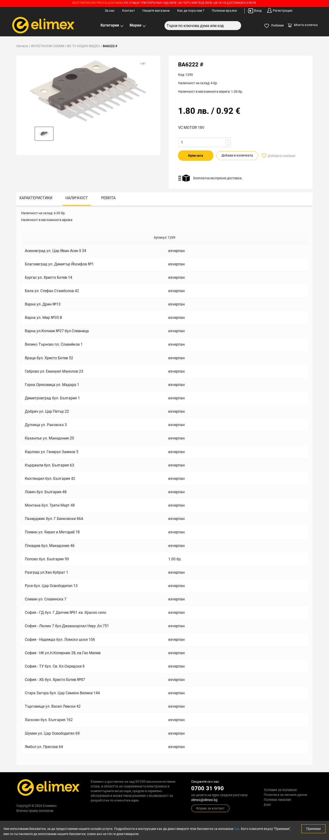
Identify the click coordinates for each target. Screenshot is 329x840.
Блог (267, 804)
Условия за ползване (280, 789)
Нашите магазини (156, 10)
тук (236, 829)
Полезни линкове (277, 799)
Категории (112, 25)
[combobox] (202, 25)
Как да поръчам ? (190, 10)
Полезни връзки (224, 10)
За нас (110, 10)
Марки (138, 25)
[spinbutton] (188, 142)
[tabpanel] (164, 485)
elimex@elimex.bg (204, 800)
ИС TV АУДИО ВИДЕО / (85, 46)
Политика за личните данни (285, 794)
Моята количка (302, 25)
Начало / (23, 46)
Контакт (128, 10)
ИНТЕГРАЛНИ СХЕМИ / (49, 46)
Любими (274, 25)
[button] (44, 134)
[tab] (35, 198)
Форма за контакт (210, 808)
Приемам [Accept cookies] (313, 829)
